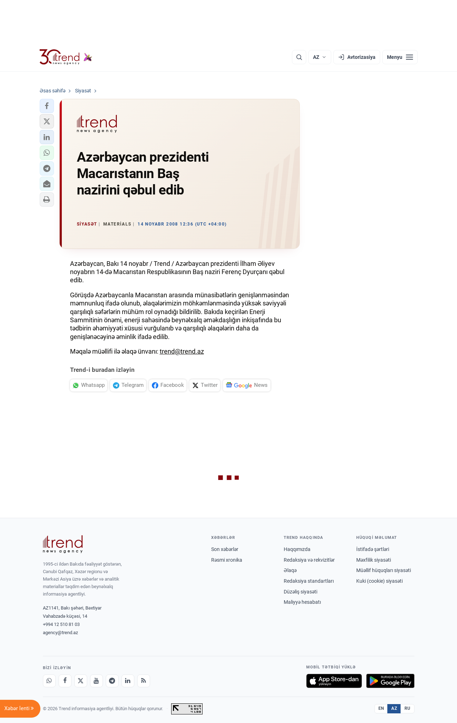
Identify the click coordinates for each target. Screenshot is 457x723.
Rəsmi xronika (226, 560)
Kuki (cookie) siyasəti (379, 581)
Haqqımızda (297, 549)
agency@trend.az (60, 632)
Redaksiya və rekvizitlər (309, 560)
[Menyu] (400, 57)
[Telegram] (112, 680)
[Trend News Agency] (63, 544)
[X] (80, 680)
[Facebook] (65, 680)
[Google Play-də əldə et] (390, 681)
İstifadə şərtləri (372, 549)
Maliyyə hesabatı (302, 602)
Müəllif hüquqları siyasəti (383, 570)
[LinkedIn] (127, 680)
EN (381, 708)
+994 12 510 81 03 (61, 624)
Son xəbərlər (224, 549)
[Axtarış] (299, 57)
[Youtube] (96, 680)
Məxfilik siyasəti (373, 560)
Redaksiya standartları (309, 581)
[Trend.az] (66, 57)
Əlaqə (290, 570)
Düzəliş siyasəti (300, 592)
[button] (47, 106)
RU (407, 708)
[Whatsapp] (49, 680)
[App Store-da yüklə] (334, 681)
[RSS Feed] (143, 680)
